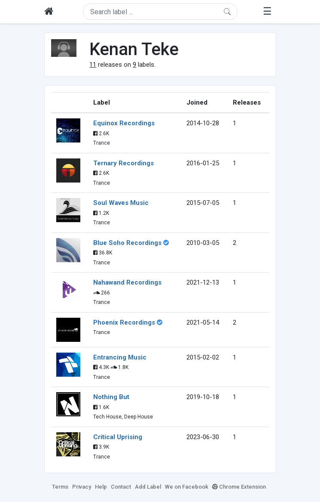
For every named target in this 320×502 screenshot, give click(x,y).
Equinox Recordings (124, 123)
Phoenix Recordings (124, 322)
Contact (121, 486)
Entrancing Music (119, 357)
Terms (60, 486)
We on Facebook (186, 486)
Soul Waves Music (121, 203)
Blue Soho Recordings (127, 243)
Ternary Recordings (123, 163)
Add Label (148, 486)
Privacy (81, 486)
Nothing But (111, 397)
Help (101, 486)
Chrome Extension (239, 486)
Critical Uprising (117, 437)
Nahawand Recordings (127, 282)
